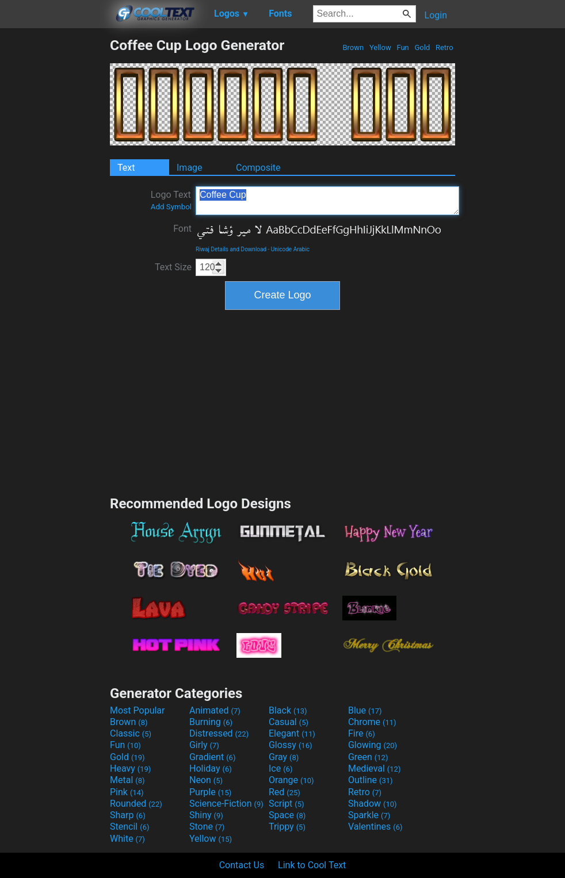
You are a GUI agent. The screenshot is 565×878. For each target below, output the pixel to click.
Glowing (372, 744)
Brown (353, 47)
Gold (422, 47)
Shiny (206, 815)
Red (284, 792)
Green (368, 757)
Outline (370, 780)
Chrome (372, 721)
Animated (214, 710)
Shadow (372, 803)
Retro (444, 47)
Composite (258, 167)
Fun (403, 47)
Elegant (292, 733)
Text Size (173, 267)
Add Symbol (171, 206)
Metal (127, 780)
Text (126, 167)
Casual (288, 721)
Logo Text (171, 200)
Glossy (290, 744)
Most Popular (137, 710)
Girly (204, 744)
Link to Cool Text (312, 865)
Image (190, 167)
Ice (280, 768)
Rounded (136, 803)
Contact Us (242, 865)
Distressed (219, 733)
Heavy (130, 768)
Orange (291, 780)
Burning (210, 721)
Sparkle (369, 815)
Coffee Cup (327, 200)
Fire (361, 733)
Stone (206, 826)
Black (288, 710)
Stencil (129, 826)
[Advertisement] (55, 209)
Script (286, 803)
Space (287, 815)
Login (436, 15)
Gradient (212, 757)
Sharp (128, 815)
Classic (130, 733)
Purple (210, 792)
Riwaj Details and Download (231, 249)
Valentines (375, 826)
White (127, 838)
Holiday (210, 768)
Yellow (380, 47)
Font (182, 228)
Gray (284, 757)
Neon (206, 780)
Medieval (374, 768)
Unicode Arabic (290, 249)
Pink (127, 792)
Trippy (287, 826)
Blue (365, 710)
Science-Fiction (226, 803)
